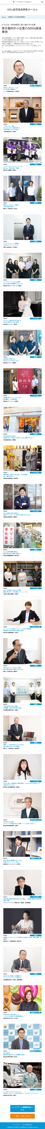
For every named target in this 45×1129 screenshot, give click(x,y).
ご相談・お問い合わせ (22, 1116)
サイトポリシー (17, 1124)
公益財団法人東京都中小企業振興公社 (17, 1127)
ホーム (4, 17)
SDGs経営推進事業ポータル (22, 9)
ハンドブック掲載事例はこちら (22, 1108)
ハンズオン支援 (6, 51)
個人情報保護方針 (27, 1124)
